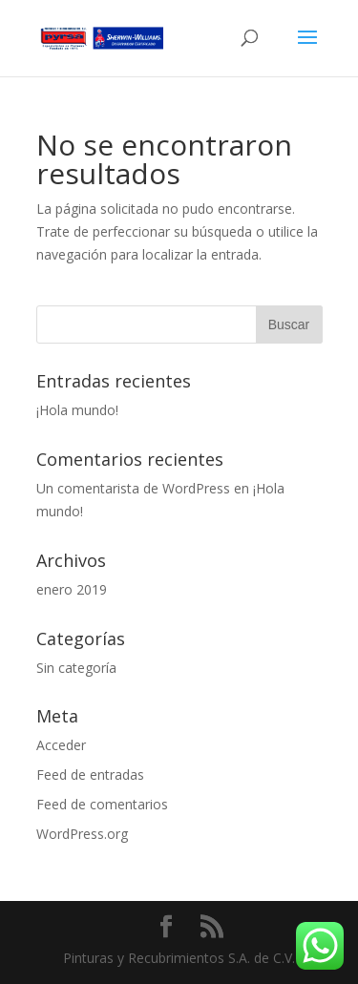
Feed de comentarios (102, 804)
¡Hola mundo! (77, 410)
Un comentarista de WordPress (133, 488)
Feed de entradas (90, 774)
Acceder (61, 745)
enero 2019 (71, 589)
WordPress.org (82, 834)
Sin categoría (76, 668)
